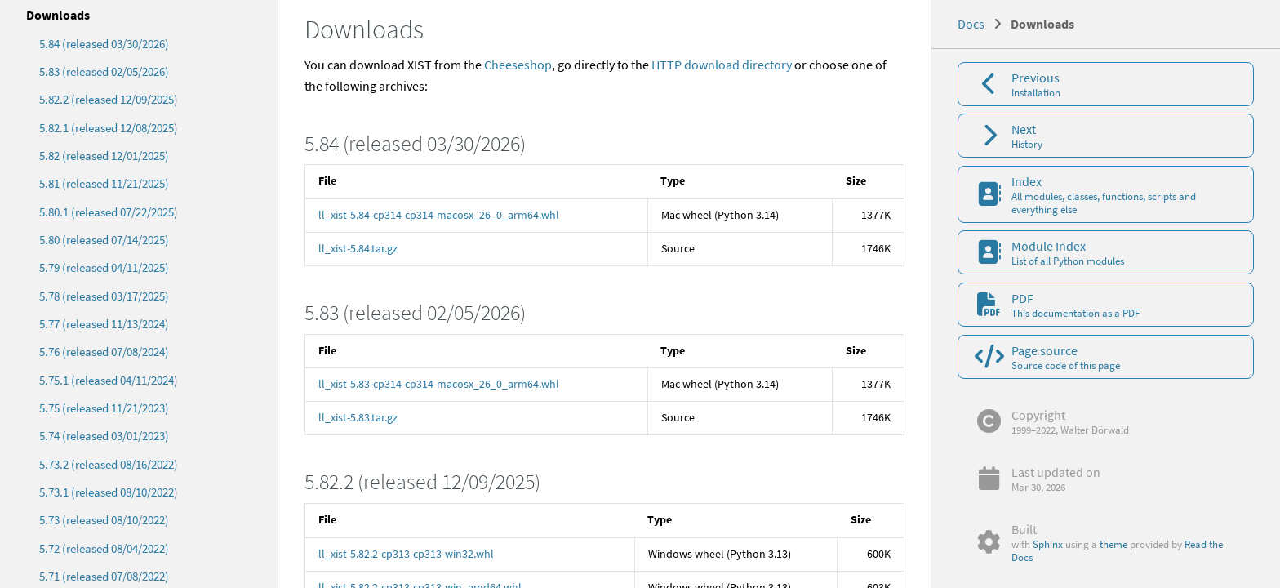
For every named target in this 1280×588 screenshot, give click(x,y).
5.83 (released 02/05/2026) (104, 71)
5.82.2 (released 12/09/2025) (108, 99)
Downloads (58, 15)
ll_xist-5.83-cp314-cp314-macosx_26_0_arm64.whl (438, 383)
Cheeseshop (518, 64)
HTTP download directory (721, 64)
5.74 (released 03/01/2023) (104, 435)
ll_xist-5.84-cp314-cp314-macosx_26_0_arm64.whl (438, 214)
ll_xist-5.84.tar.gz (358, 248)
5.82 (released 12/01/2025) (104, 155)
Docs (971, 24)
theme (1113, 543)
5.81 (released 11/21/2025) (104, 183)
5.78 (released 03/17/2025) (104, 296)
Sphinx (1048, 543)
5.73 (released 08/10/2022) (104, 520)
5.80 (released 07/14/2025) (104, 239)
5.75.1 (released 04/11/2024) (108, 380)
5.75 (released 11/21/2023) (104, 408)
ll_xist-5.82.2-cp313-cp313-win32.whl (406, 553)
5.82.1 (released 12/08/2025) (108, 128)
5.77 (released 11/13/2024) (104, 324)
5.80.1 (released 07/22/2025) (108, 212)
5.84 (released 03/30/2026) (104, 43)
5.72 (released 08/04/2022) (104, 548)
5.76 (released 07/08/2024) (104, 351)
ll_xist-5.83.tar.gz (358, 417)
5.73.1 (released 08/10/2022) (108, 492)
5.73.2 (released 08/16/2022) (108, 464)
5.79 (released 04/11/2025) (104, 267)
